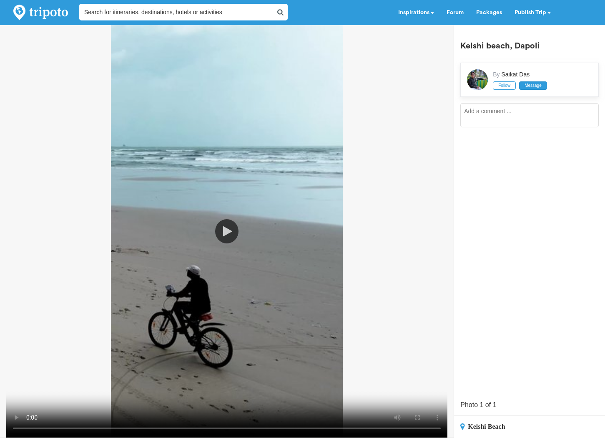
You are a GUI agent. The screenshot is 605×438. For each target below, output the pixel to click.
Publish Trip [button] (533, 12)
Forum (455, 12)
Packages (489, 12)
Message (533, 85)
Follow (504, 85)
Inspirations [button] (416, 12)
